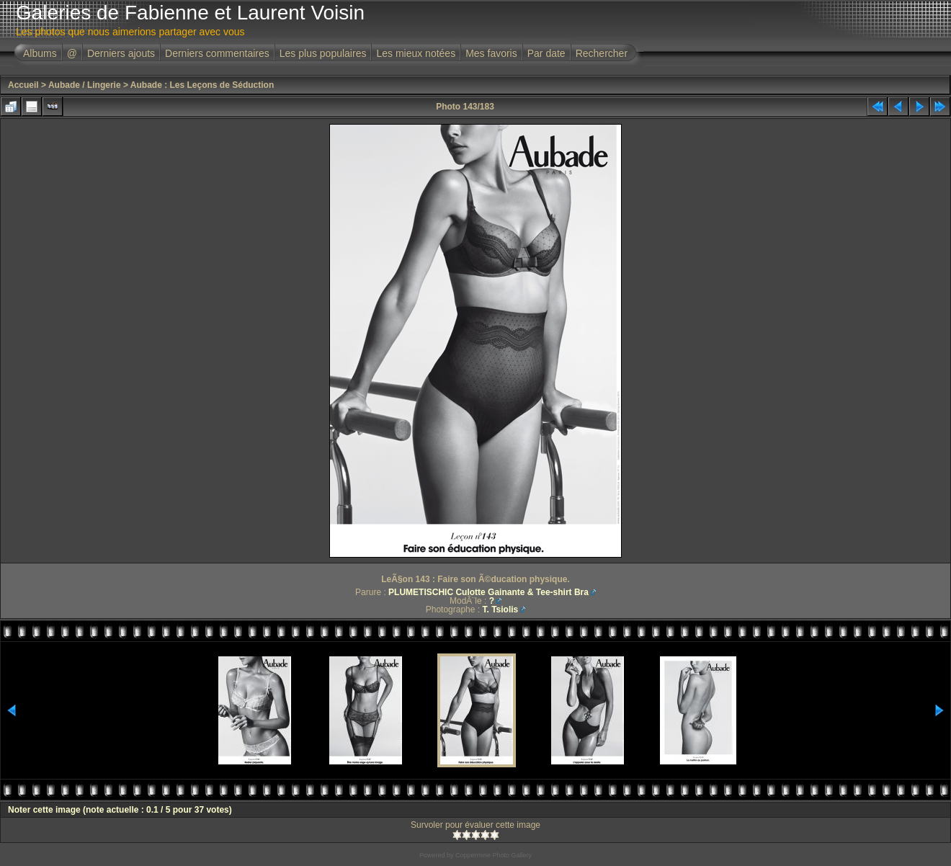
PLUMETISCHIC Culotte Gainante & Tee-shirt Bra (488, 592)
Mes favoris (491, 53)
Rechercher (602, 53)
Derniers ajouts (121, 53)
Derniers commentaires (217, 53)
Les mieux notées (415, 53)
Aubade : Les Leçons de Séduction (202, 85)
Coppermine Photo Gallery (493, 855)
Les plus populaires (323, 53)
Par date (546, 53)
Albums (40, 53)
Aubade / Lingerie (84, 85)
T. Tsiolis (500, 609)
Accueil (23, 85)
